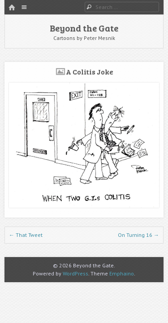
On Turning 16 (138, 234)
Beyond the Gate (84, 28)
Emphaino (121, 273)
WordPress (75, 273)
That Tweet (26, 234)
